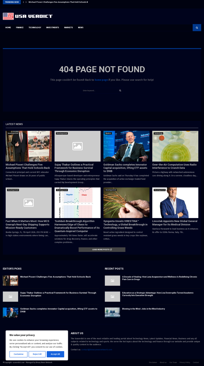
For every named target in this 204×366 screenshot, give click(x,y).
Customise (18, 354)
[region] (37, 345)
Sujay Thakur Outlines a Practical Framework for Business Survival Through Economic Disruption (74, 168)
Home (8, 27)
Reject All (37, 354)
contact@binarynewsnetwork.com (96, 349)
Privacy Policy (185, 362)
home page (101, 79)
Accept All (55, 354)
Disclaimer (153, 362)
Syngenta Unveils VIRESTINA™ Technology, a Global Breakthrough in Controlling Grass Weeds (125, 224)
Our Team (173, 362)
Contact (196, 362)
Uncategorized (13, 133)
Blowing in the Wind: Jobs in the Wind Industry (143, 309)
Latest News (14, 124)
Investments (52, 27)
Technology (35, 27)
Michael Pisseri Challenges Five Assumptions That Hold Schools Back (60, 2)
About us (163, 362)
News (80, 27)
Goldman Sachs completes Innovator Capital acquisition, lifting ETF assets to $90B (125, 168)
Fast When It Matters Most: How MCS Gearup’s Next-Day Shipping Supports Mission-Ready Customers (27, 224)
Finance (20, 27)
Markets (68, 27)
